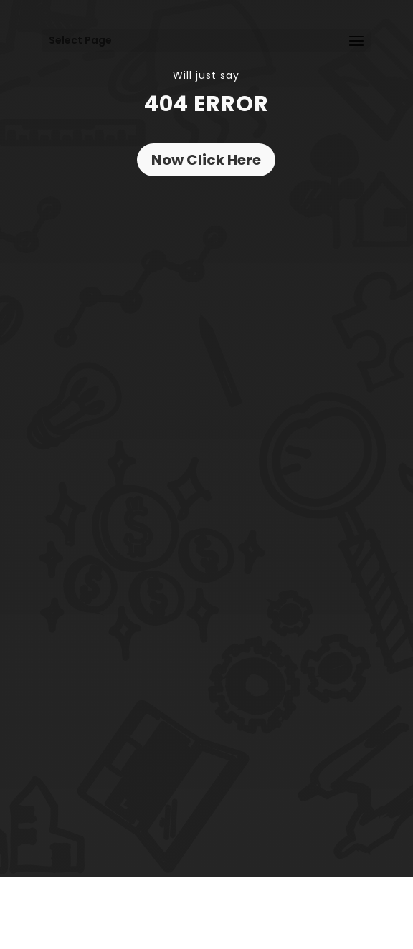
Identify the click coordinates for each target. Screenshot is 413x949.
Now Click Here (206, 160)
